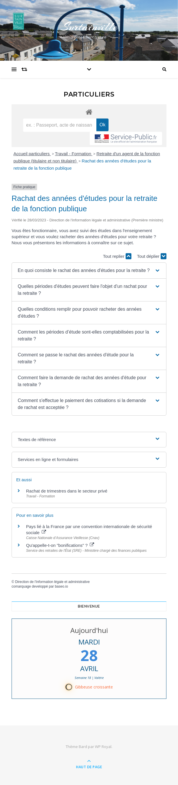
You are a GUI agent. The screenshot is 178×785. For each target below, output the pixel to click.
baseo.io (61, 586)
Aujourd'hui (89, 630)
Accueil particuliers (32, 153)
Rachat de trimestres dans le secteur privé (66, 490)
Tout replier (117, 256)
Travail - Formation (73, 153)
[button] (88, 270)
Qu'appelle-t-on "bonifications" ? (60, 545)
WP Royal (103, 746)
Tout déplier (151, 256)
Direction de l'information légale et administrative (52, 582)
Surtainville (89, 26)
